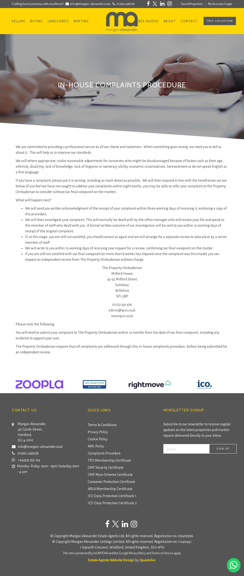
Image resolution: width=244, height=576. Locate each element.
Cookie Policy (98, 439)
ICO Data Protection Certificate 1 (112, 496)
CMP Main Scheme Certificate (110, 475)
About (170, 21)
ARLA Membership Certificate (110, 489)
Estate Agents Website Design (111, 560)
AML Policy (96, 446)
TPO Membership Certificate (109, 460)
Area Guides (147, 21)
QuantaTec (147, 560)
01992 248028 (123, 4)
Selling (19, 21)
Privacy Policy (98, 432)
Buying (36, 21)
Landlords (58, 21)
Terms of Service (162, 553)
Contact (189, 21)
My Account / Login (220, 4)
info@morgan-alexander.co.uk (88, 4)
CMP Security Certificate (106, 467)
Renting (81, 21)
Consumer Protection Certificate (111, 482)
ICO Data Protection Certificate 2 (112, 503)
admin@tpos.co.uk (122, 310)
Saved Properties (192, 4)
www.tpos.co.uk (122, 316)
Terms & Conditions (102, 425)
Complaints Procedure (104, 453)
